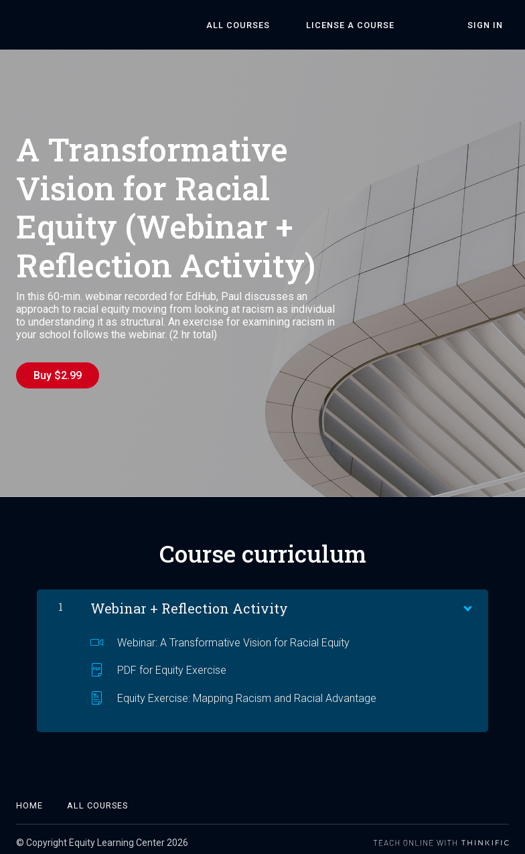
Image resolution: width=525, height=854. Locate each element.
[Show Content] (467, 599)
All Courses (281, 25)
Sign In (491, 25)
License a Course (381, 25)
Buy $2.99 (57, 375)
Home (29, 799)
